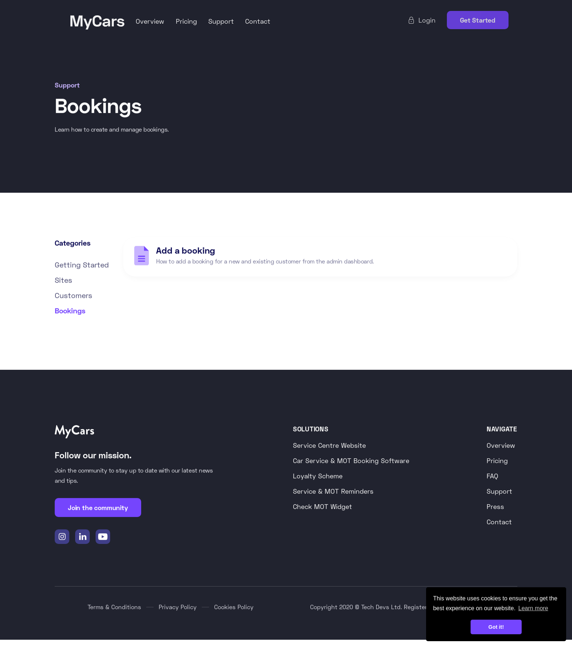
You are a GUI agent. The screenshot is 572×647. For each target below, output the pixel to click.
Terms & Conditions (114, 607)
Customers (73, 295)
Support (221, 21)
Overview (150, 21)
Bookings (70, 311)
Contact (257, 21)
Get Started (477, 20)
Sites (63, 280)
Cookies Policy (234, 607)
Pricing (186, 21)
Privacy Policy (178, 607)
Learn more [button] (533, 608)
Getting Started (82, 265)
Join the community (98, 508)
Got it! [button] (496, 627)
